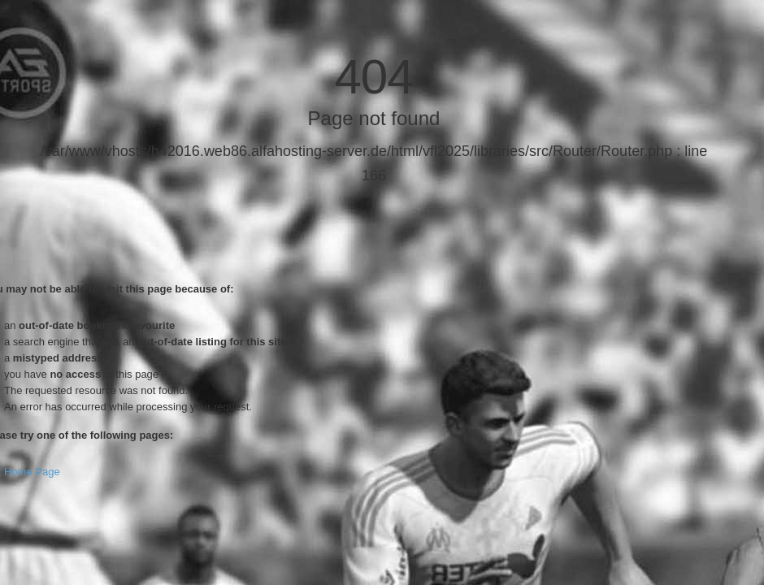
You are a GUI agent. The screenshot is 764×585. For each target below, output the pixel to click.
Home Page (32, 472)
